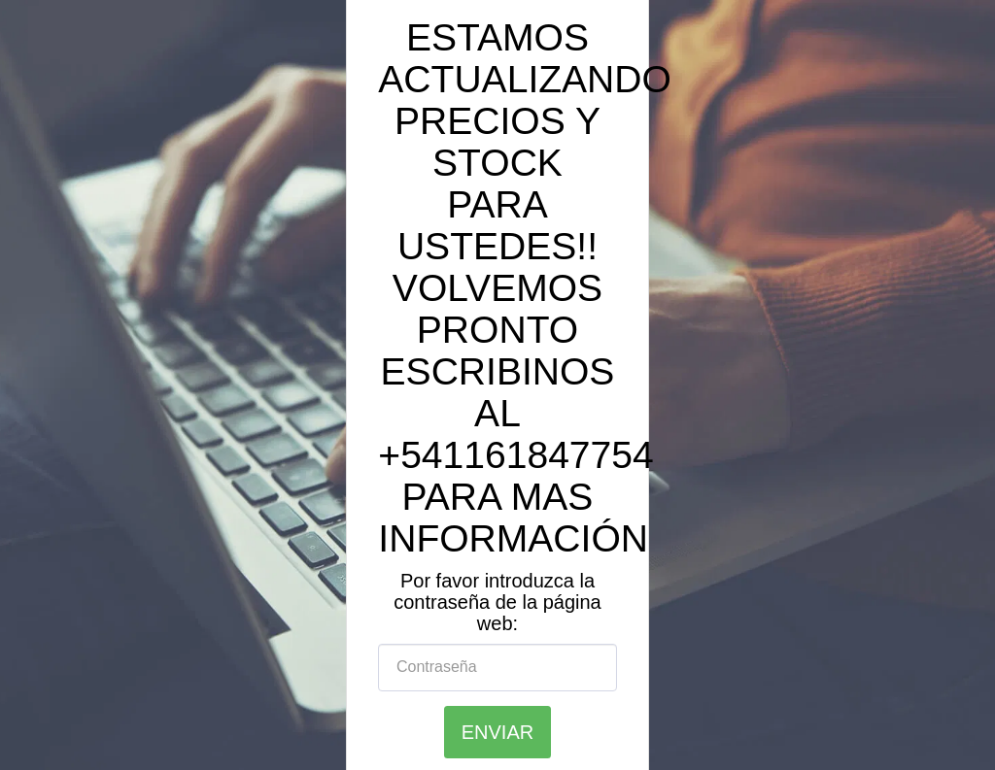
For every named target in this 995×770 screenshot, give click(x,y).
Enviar (497, 732)
